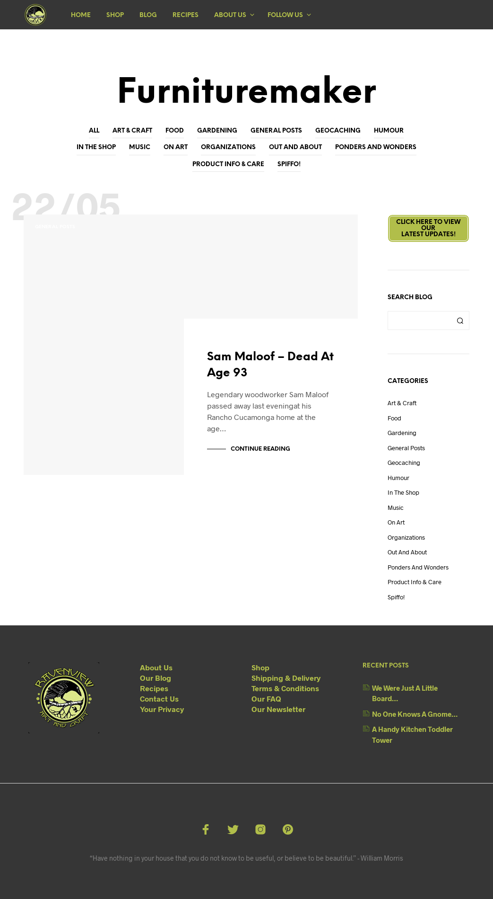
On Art (176, 147)
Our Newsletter (278, 708)
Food (174, 131)
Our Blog (155, 677)
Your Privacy (162, 708)
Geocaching (338, 131)
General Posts (276, 131)
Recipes (186, 15)
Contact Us (159, 698)
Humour (389, 131)
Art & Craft (132, 131)
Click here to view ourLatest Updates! (428, 228)
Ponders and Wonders (375, 147)
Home (81, 15)
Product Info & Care (228, 164)
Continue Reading (260, 449)
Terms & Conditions (285, 688)
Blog (148, 15)
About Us (230, 15)
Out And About (295, 147)
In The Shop (96, 147)
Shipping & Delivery (285, 677)
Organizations (228, 147)
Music (139, 147)
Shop (115, 15)
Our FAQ (266, 698)
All (94, 131)
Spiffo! (289, 164)
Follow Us (285, 15)
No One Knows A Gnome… (415, 714)
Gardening (217, 131)
